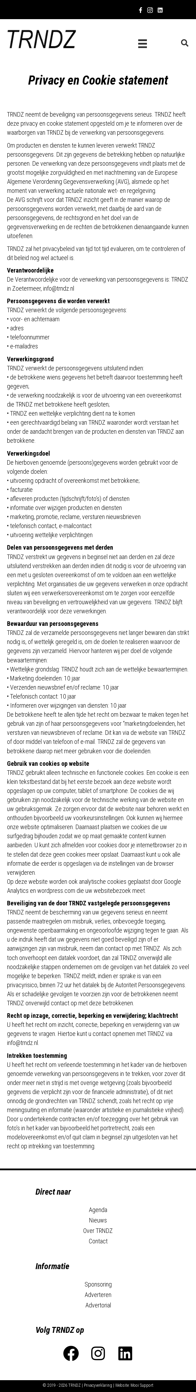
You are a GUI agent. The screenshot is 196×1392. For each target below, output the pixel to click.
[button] (71, 1353)
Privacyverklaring (98, 1385)
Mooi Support (142, 1385)
